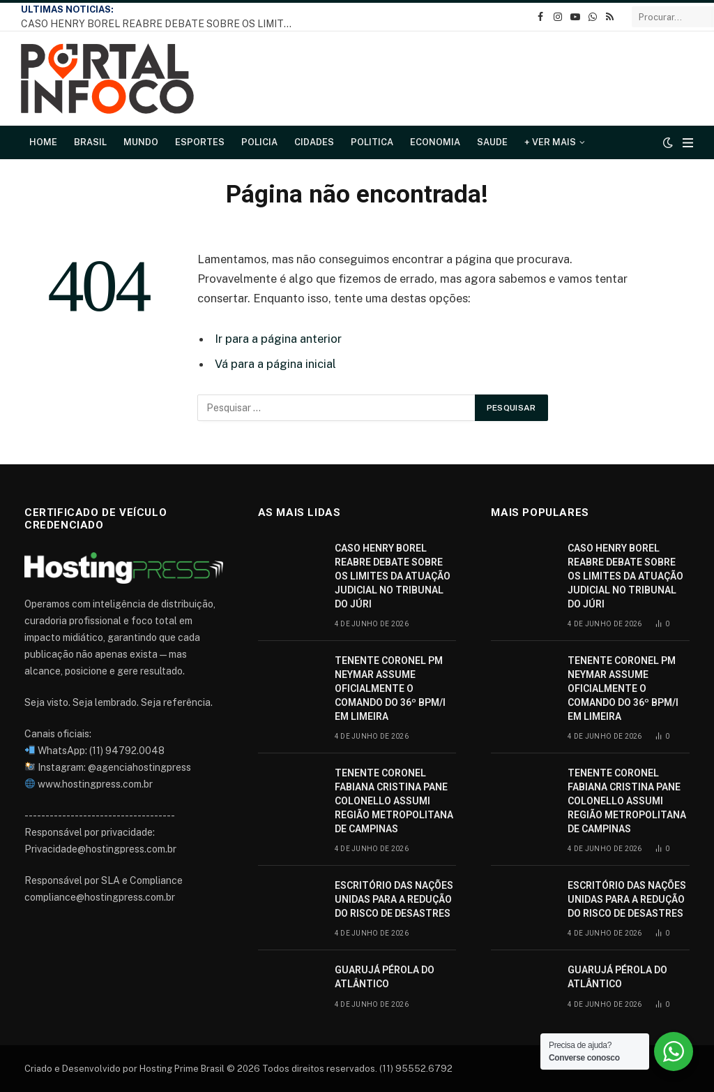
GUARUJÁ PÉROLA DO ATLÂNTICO (384, 976)
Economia (435, 142)
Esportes (200, 142)
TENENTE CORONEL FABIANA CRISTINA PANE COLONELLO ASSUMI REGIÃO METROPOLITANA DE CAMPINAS (394, 800)
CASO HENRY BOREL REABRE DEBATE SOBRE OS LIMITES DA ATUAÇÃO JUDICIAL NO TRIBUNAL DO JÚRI (160, 23)
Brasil (90, 142)
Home (43, 142)
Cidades (314, 142)
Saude (492, 142)
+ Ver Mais (550, 142)
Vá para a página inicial (275, 364)
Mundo (140, 142)
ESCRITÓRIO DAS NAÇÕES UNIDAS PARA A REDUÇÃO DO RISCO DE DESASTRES (394, 899)
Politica (372, 142)
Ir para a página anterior (278, 339)
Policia (259, 142)
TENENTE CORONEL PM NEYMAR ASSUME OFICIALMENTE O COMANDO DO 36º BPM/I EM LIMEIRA (390, 688)
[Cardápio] (688, 142)
